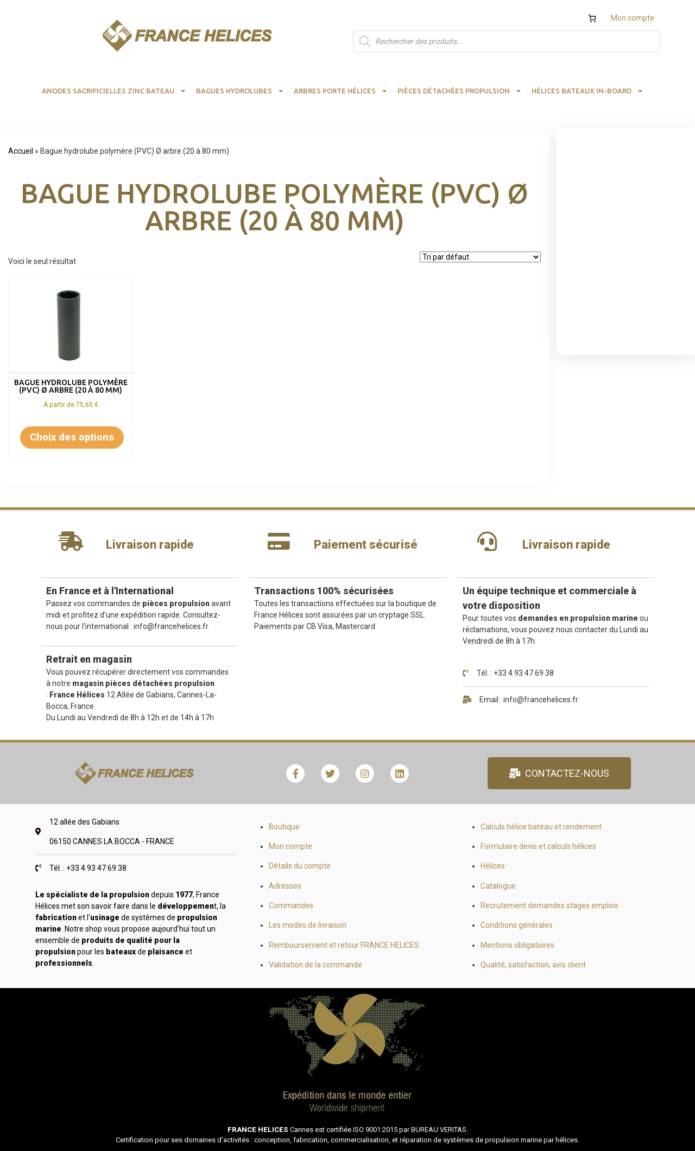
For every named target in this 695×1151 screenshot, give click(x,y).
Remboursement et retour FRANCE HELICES (344, 945)
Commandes (291, 905)
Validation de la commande (315, 964)
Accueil (20, 151)
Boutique (284, 826)
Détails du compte (300, 865)
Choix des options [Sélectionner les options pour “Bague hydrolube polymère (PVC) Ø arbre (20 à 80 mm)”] (72, 437)
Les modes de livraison (307, 925)
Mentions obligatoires (517, 945)
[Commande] (480, 256)
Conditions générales (517, 925)
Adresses (285, 886)
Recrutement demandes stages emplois (549, 905)
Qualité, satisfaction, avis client (533, 964)
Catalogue (498, 886)
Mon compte (632, 18)
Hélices (493, 865)
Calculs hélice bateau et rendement (541, 826)
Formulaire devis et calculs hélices (538, 846)
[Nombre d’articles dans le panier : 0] (592, 18)
